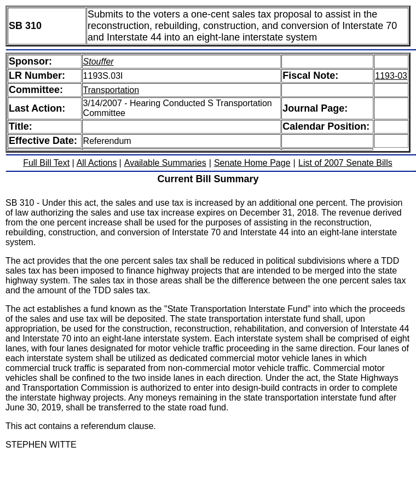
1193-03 (391, 75)
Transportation (111, 90)
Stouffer (98, 61)
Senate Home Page (252, 162)
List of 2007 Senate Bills (345, 162)
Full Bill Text (46, 162)
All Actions (97, 162)
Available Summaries (165, 162)
